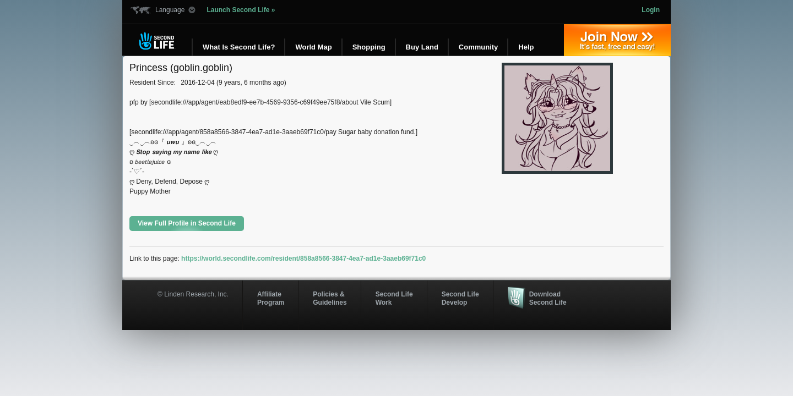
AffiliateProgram (270, 298)
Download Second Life (548, 298)
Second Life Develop (460, 298)
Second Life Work (394, 298)
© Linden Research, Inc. (193, 294)
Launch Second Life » (241, 10)
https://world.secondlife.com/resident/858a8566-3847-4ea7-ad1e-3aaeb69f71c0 (303, 258)
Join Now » (617, 40)
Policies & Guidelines (329, 298)
